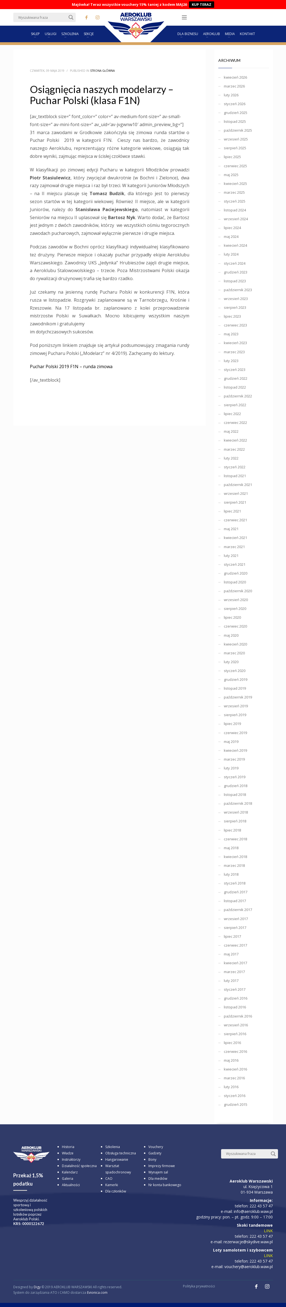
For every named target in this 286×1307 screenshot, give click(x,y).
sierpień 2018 (235, 821)
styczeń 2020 (234, 670)
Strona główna (102, 71)
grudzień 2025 (235, 112)
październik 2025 (238, 130)
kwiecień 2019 (235, 750)
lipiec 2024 (232, 227)
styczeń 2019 (234, 776)
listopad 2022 (235, 387)
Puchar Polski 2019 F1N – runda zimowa (71, 366)
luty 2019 (231, 768)
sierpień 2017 (235, 927)
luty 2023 (231, 360)
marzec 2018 (234, 865)
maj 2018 (231, 847)
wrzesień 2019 (236, 705)
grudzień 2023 (235, 272)
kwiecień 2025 (235, 183)
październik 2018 (238, 803)
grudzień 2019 (235, 679)
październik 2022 (238, 396)
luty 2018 (231, 874)
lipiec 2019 (232, 723)
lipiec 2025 (232, 156)
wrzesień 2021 (236, 493)
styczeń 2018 (234, 883)
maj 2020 (231, 635)
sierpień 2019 (235, 714)
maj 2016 (231, 1060)
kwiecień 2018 (235, 856)
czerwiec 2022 (235, 422)
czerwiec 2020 (235, 626)
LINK (268, 1230)
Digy (37, 1287)
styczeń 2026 (234, 103)
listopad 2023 (235, 280)
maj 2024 (231, 236)
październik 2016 (238, 1016)
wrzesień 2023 (236, 298)
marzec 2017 (234, 971)
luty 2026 (231, 94)
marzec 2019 (234, 759)
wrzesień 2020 (236, 599)
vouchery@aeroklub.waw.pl (248, 1266)
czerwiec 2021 (235, 519)
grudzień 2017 (235, 891)
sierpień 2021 (235, 502)
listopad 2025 (235, 121)
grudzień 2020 (235, 573)
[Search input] (42, 17)
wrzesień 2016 (236, 1024)
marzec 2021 (234, 546)
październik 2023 (238, 289)
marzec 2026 (234, 86)
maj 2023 (231, 333)
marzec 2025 (234, 192)
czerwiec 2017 (235, 945)
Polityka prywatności (199, 1286)
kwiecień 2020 (235, 644)
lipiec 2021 (232, 511)
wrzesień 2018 (236, 812)
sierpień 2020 (235, 608)
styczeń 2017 (234, 989)
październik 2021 (238, 484)
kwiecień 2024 (235, 245)
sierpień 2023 (235, 307)
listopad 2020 (235, 582)
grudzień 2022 (235, 378)
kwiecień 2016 (235, 1069)
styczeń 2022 (234, 466)
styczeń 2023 (234, 369)
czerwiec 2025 (235, 165)
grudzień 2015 (235, 1104)
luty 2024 (231, 254)
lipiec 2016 (232, 1042)
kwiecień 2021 (235, 537)
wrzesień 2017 (236, 918)
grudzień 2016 (235, 998)
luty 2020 (231, 661)
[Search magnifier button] (71, 17)
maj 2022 (231, 431)
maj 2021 (231, 528)
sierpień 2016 (235, 1033)
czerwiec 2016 (235, 1051)
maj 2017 (231, 954)
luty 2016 (231, 1086)
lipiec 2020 (232, 617)
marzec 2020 (234, 652)
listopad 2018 (235, 794)
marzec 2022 (234, 449)
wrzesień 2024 (236, 218)
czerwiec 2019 (235, 732)
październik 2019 (238, 697)
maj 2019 (231, 741)
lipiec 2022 (232, 413)
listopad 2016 (235, 1007)
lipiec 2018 (232, 830)
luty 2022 (231, 458)
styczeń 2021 (234, 564)
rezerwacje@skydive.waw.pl (248, 1241)
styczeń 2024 (234, 263)
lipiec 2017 (232, 936)
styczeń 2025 (234, 201)
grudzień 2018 (235, 785)
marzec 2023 (234, 351)
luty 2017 (231, 980)
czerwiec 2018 (235, 838)
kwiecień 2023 (235, 342)
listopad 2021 (235, 475)
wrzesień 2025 (236, 139)
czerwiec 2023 (235, 325)
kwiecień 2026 (235, 77)
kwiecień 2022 (235, 440)
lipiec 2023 (232, 316)
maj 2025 (231, 174)
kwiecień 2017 (235, 962)
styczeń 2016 (234, 1095)
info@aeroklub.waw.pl (253, 1211)
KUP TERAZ (201, 4)
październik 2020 (238, 590)
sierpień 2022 (235, 404)
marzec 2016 (234, 1077)
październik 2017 (238, 909)
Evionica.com (97, 1292)
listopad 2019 (235, 688)
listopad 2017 (235, 900)
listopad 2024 (235, 210)
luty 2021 (231, 555)
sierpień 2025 (235, 147)
